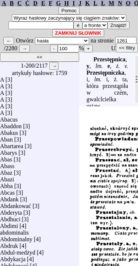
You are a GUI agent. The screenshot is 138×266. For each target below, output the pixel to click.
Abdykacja (12, 257)
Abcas (7, 191)
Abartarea (11, 144)
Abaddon (11, 124)
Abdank (9, 197)
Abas (6, 157)
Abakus (9, 131)
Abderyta (11, 211)
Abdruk (9, 244)
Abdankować (15, 204)
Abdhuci (10, 217)
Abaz (6, 171)
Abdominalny (16, 237)
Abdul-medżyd (17, 251)
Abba (6, 184)
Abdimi (9, 224)
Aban (6, 137)
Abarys (8, 151)
